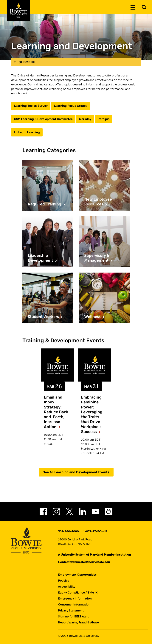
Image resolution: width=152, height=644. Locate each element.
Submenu (27, 62)
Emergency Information (75, 598)
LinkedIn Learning (27, 132)
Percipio (103, 119)
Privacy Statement (71, 610)
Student (45, 317)
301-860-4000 (68, 531)
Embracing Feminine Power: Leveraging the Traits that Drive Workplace (91, 414)
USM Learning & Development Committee (43, 119)
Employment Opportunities (77, 574)
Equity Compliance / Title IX (77, 592)
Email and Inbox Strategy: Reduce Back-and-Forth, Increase (57, 412)
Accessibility (66, 586)
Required (46, 204)
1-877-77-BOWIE (95, 531)
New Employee (98, 202)
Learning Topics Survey (31, 105)
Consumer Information (74, 604)
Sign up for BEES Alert (73, 616)
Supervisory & (98, 258)
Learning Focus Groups (70, 105)
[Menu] (133, 7)
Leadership (42, 258)
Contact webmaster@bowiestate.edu (84, 562)
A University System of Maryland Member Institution (94, 554)
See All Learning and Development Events (76, 472)
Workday (85, 119)
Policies (63, 580)
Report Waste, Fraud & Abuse (78, 622)
